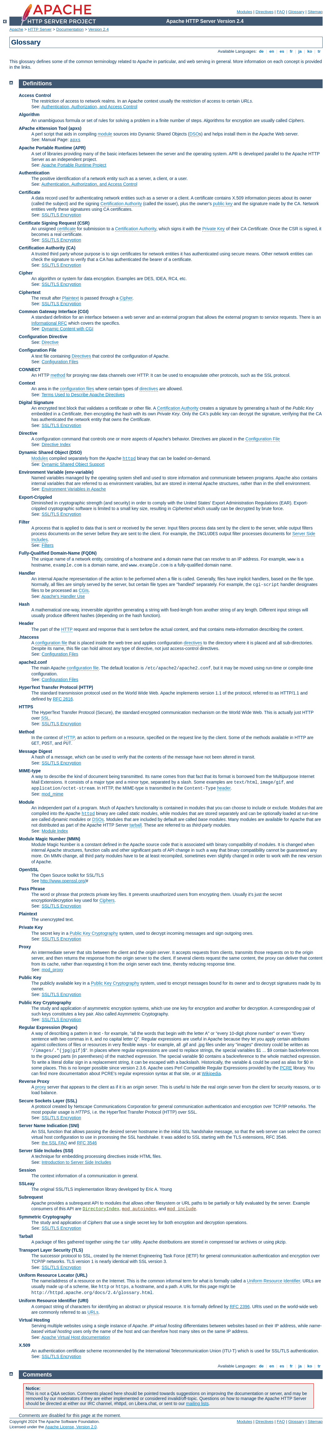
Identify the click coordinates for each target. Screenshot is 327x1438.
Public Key (30, 977)
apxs (75, 139)
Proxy (25, 946)
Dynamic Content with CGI (67, 328)
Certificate (29, 192)
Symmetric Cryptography (45, 1216)
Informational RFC (49, 323)
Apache (16, 29)
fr (291, 51)
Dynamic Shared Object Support (73, 464)
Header (26, 623)
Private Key (213, 228)
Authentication (34, 172)
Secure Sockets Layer (42, 1100)
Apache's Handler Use (63, 596)
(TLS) (77, 1250)
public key (222, 203)
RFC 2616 (63, 698)
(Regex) (69, 1027)
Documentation (69, 29)
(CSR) (83, 223)
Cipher (26, 272)
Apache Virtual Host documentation (75, 1337)
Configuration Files (60, 361)
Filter (24, 522)
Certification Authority (121, 203)
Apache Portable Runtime (45, 147)
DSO (194, 133)
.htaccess (29, 637)
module (105, 133)
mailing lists (197, 1403)
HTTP (66, 629)
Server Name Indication (43, 1125)
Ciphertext (29, 292)
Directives (264, 11)
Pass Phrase (32, 888)
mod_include (181, 1209)
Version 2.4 (98, 29)
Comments (37, 1374)
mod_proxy (52, 969)
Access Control (35, 95)
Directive (50, 342)
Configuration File (37, 350)
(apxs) (74, 128)
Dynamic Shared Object (43, 452)
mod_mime (52, 793)
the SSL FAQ (54, 1142)
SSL (45, 718)
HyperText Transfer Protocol (48, 687)
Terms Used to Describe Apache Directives (82, 394)
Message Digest (35, 751)
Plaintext (70, 298)
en (271, 51)
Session (27, 1170)
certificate (66, 228)
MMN (73, 838)
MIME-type (30, 770)
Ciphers (106, 900)
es (281, 51)
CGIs (84, 590)
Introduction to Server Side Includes (76, 1162)
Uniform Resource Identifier (273, 1280)
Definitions (37, 83)
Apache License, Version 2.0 (71, 1427)
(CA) (71, 247)
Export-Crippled (35, 497)
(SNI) (74, 1125)
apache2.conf (33, 662)
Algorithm (29, 114)
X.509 (24, 1345)
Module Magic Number (42, 838)
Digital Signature (36, 402)
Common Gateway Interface (47, 311)
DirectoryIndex (100, 1209)
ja (300, 51)
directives (149, 388)
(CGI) (83, 311)
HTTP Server (40, 29)
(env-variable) (79, 472)
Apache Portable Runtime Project (73, 165)
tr (319, 51)
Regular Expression (39, 1027)
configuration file (51, 642)
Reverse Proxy (34, 1081)
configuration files (77, 388)
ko (309, 51)
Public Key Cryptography (94, 933)
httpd (129, 458)
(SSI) (68, 1150)
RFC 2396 (240, 1306)
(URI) (83, 1300)
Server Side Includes (40, 1150)
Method (26, 731)
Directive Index (56, 444)
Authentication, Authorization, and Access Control (89, 106)
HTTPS (26, 706)
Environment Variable (41, 472)
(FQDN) (89, 553)
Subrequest (31, 1197)
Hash (24, 604)
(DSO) (75, 452)
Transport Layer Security (45, 1250)
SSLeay (27, 1183)
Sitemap (315, 11)
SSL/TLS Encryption (61, 214)
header (223, 788)
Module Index (55, 831)
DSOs (98, 819)
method (57, 375)
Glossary (296, 11)
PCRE (286, 1067)
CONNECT (29, 369)
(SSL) (71, 1100)
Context (27, 383)
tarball (135, 825)
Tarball (26, 1236)
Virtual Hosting (34, 1320)
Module (26, 802)
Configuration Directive (43, 336)
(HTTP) (86, 687)
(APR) (79, 147)
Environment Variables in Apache (74, 489)
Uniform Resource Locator (46, 1275)
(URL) (81, 1275)
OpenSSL (29, 869)
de (261, 51)
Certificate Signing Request (47, 223)
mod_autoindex (139, 1209)
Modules (244, 11)
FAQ (281, 11)
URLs (92, 1312)
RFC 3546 (87, 1142)
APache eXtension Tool (43, 128)
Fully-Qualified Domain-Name (49, 553)
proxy (40, 1086)
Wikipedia (211, 1073)
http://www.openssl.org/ (63, 880)
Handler (27, 573)
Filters (48, 545)
